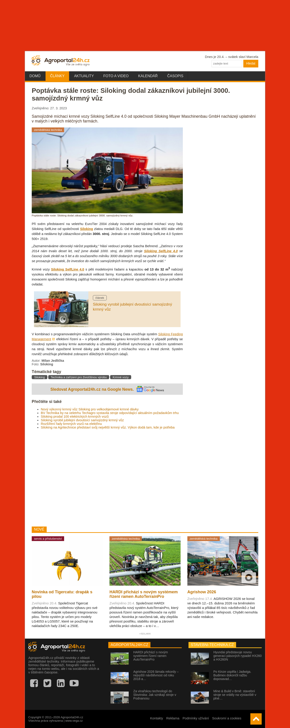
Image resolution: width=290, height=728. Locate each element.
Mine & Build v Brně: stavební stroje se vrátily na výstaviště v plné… (234, 694)
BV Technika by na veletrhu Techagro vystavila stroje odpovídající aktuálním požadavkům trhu (110, 413)
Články (57, 76)
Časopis (175, 76)
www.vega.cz (74, 720)
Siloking (86, 229)
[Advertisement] (107, 478)
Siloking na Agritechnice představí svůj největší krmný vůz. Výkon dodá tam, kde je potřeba (108, 427)
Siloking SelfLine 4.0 (161, 251)
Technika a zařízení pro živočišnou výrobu (79, 377)
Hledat (250, 63)
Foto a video (116, 76)
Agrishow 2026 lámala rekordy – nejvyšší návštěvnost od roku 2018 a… (156, 675)
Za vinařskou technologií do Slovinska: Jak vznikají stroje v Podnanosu (154, 694)
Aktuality (84, 76)
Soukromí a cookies (226, 718)
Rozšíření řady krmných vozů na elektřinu (71, 424)
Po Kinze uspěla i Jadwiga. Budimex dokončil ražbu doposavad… (232, 675)
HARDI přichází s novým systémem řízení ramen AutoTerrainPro (150, 655)
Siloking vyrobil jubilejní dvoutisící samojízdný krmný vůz (82, 420)
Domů (35, 76)
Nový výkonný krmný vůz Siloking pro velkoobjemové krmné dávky (90, 409)
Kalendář (148, 76)
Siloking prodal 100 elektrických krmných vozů (75, 416)
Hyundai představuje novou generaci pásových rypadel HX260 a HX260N (237, 655)
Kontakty (156, 718)
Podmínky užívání (196, 718)
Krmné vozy (120, 377)
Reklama (172, 718)
